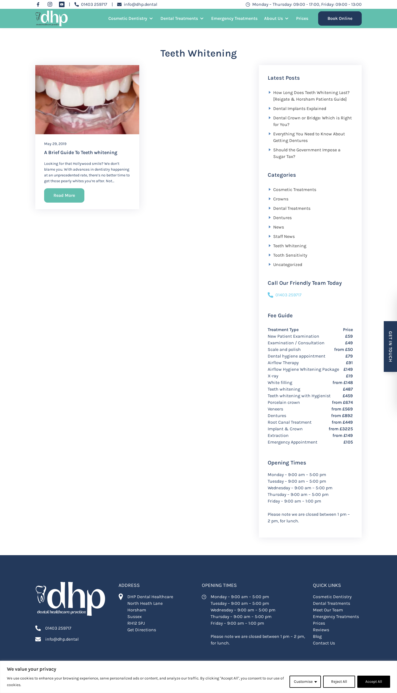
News (278, 227)
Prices (302, 18)
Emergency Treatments (234, 18)
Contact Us (324, 643)
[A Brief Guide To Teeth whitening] (87, 99)
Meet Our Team (328, 610)
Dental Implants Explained (299, 108)
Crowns (280, 199)
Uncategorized (287, 264)
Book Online (340, 18)
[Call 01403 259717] (90, 4)
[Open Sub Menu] (150, 18)
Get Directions (141, 629)
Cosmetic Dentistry (127, 18)
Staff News (284, 236)
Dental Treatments (179, 18)
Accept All (373, 681)
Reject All (339, 681)
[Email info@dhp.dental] (137, 4)
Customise (303, 681)
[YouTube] (62, 4)
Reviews (321, 629)
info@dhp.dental (62, 639)
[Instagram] (49, 4)
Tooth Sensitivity (290, 255)
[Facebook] (38, 4)
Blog (317, 636)
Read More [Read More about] (64, 195)
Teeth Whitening (289, 245)
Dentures (282, 217)
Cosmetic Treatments (294, 189)
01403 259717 (285, 295)
